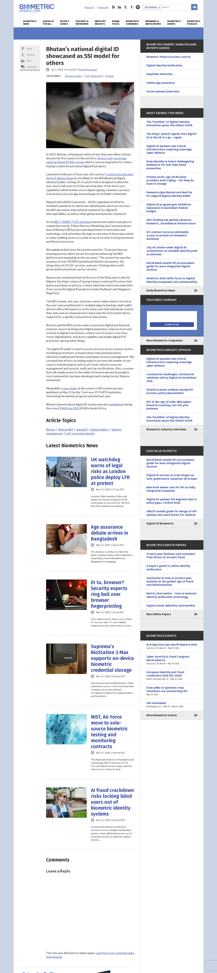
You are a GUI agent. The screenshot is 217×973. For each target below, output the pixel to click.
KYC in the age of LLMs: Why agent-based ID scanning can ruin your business (169, 405)
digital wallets (99, 429)
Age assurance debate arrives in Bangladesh (109, 533)
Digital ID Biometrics (159, 523)
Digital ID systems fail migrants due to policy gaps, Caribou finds (171, 501)
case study (70, 388)
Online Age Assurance (160, 82)
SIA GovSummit (171, 704)
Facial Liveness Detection (162, 91)
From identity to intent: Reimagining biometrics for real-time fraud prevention (170, 165)
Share (29, 48)
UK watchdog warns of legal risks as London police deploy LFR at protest (110, 471)
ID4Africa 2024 (70, 408)
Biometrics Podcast (193, 22)
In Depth (109, 76)
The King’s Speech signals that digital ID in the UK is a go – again (171, 135)
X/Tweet (31, 54)
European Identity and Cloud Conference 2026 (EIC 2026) (171, 676)
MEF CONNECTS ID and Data (72, 222)
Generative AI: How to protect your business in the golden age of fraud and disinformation (169, 581)
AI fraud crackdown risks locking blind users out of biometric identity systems (112, 802)
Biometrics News (30, 22)
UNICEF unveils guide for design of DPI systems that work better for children (171, 513)
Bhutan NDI (65, 429)
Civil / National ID (93, 76)
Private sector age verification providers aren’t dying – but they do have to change (170, 180)
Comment (31, 67)
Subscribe (103, 7)
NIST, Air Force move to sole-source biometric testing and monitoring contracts (109, 731)
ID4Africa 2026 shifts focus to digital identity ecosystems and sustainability (171, 280)
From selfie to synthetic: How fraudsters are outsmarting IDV (171, 691)
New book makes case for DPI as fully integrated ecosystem (170, 489)
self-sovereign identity (80, 433)
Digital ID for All (48, 22)
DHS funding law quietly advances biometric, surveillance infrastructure (171, 221)
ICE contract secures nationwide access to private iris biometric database (167, 235)
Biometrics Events (174, 22)
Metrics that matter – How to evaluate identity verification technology (171, 595)
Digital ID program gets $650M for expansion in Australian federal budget (168, 208)
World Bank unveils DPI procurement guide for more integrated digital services (170, 266)
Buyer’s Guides (64, 22)
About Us (89, 7)
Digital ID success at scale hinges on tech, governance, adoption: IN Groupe (171, 477)
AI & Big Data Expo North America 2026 (171, 646)
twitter (126, 7)
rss (113, 7)
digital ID (82, 429)
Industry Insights (100, 22)
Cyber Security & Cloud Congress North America (171, 660)
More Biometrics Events (161, 715)
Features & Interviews (82, 22)
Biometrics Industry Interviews (166, 429)
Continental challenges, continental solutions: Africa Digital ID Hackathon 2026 (171, 378)
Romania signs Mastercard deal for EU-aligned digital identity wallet (169, 194)
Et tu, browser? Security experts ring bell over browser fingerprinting (109, 594)
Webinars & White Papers (153, 22)
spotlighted (116, 404)
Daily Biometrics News (160, 290)
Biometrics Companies (132, 22)
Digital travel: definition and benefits (170, 605)
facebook (132, 7)
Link (29, 60)
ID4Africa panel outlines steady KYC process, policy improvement (169, 391)
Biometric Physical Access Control (168, 56)
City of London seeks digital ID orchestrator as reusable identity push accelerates (171, 251)
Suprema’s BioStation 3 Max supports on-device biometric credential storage (112, 658)
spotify (138, 7)
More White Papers (158, 614)
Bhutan (50, 429)
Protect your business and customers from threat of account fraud (170, 555)
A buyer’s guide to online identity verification (168, 567)
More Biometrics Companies (164, 340)
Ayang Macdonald (88, 69)
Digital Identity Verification (164, 65)
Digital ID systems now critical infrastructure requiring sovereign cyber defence (169, 149)
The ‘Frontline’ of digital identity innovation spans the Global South (169, 123)
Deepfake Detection (159, 74)
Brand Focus (116, 22)
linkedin (119, 7)
